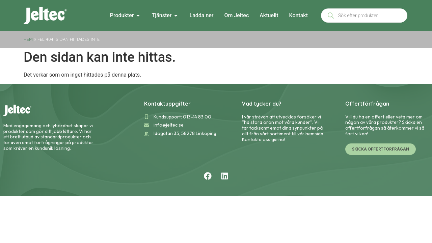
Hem (28, 39)
